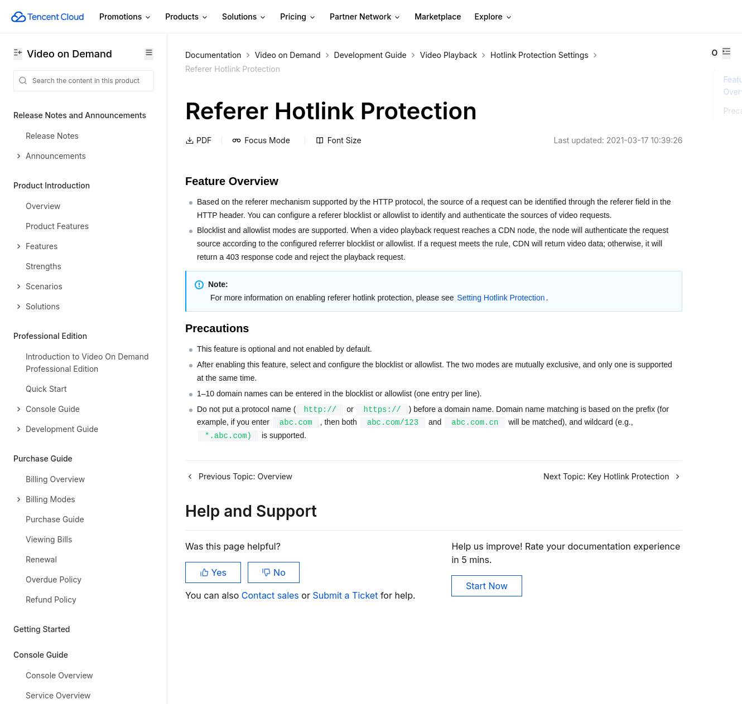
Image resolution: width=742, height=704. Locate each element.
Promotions (125, 17)
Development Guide (370, 55)
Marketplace (438, 16)
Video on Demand (288, 55)
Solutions (244, 17)
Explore (494, 17)
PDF (198, 140)
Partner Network (365, 17)
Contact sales (271, 648)
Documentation (213, 55)
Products (187, 17)
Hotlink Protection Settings (234, 69)
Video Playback (448, 55)
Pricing (298, 17)
